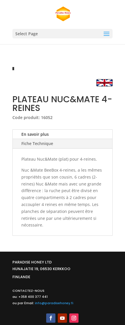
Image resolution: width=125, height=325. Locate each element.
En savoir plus (35, 134)
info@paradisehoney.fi (54, 303)
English (104, 83)
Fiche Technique (37, 143)
